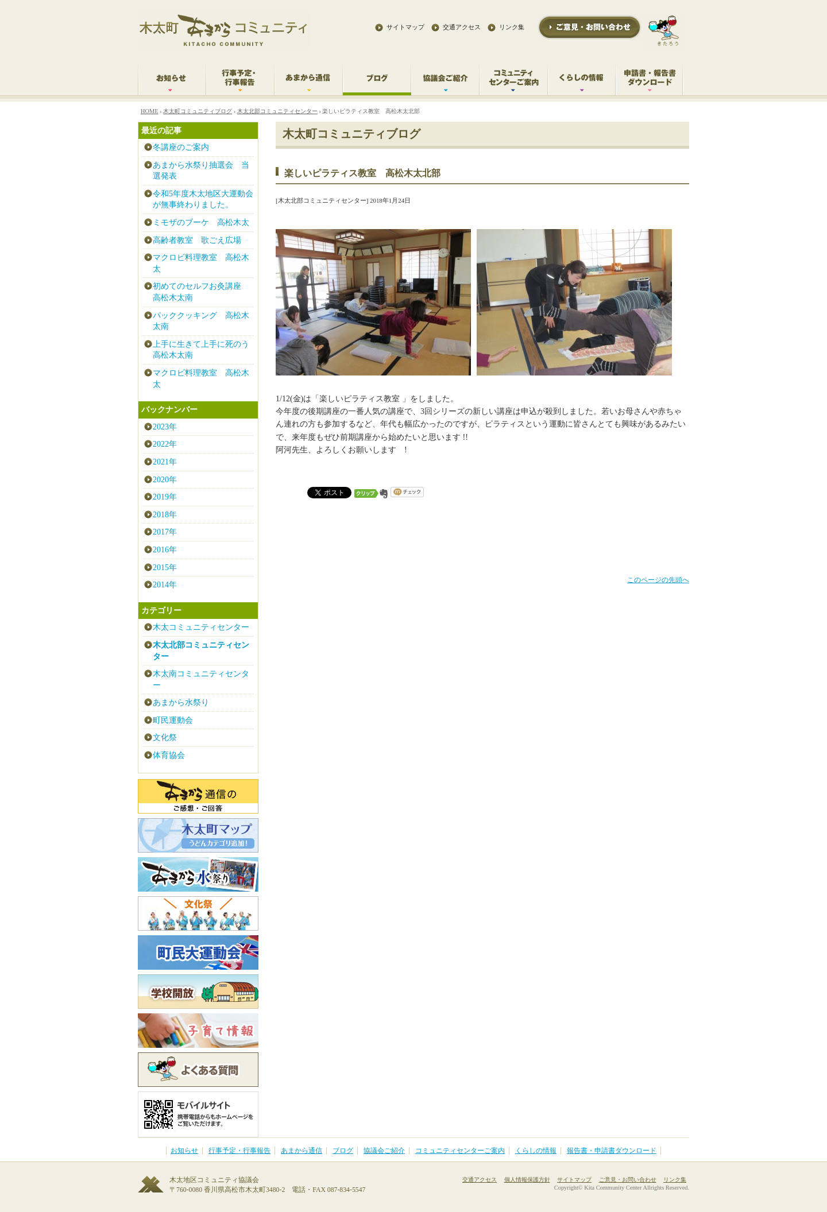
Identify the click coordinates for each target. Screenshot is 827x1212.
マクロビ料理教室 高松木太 (201, 263)
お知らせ (184, 1151)
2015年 (165, 567)
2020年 (165, 479)
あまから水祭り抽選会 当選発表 (201, 171)
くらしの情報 (536, 1151)
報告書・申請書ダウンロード (611, 1151)
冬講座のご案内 (181, 147)
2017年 (165, 532)
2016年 (165, 549)
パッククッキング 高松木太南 (201, 321)
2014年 (165, 584)
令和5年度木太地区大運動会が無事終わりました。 (203, 199)
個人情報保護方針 (527, 1179)
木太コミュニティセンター (201, 627)
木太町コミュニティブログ (197, 111)
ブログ (343, 1151)
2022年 (165, 444)
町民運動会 (173, 720)
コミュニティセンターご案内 (460, 1151)
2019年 (165, 497)
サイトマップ (405, 27)
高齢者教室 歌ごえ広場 (197, 240)
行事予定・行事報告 (239, 1151)
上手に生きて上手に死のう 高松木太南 (203, 350)
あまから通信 (301, 1151)
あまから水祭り (181, 702)
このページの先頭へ (658, 580)
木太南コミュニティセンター (201, 679)
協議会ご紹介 (384, 1151)
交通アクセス (462, 27)
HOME (150, 111)
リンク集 (511, 27)
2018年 (165, 514)
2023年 (165, 427)
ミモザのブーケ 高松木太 (201, 222)
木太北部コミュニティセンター (277, 111)
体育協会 (169, 755)
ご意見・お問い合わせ (627, 1179)
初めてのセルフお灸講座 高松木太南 (201, 292)
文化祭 (165, 737)
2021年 (165, 462)
